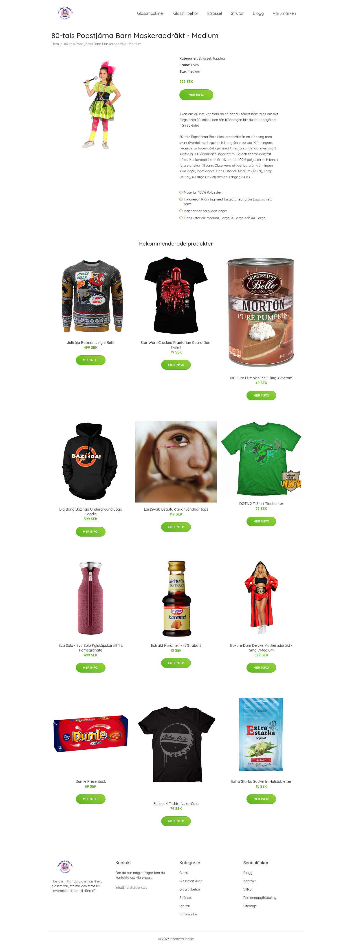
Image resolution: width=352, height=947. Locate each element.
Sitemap (249, 906)
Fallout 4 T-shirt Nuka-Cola (176, 804)
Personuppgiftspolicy (259, 898)
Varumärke (188, 914)
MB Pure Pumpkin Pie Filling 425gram (261, 378)
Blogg (258, 13)
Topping (219, 58)
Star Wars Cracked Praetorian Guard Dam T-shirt (176, 345)
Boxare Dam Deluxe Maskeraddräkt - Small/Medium (261, 648)
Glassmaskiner (150, 13)
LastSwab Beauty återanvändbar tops (176, 509)
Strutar (237, 13)
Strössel (214, 13)
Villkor (248, 890)
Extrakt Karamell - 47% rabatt (176, 645)
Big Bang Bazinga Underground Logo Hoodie (90, 511)
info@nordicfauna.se (131, 888)
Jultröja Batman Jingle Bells (90, 343)
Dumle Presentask (90, 781)
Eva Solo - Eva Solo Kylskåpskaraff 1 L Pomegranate (91, 648)
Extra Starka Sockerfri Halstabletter (261, 781)
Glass (183, 873)
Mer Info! (196, 95)
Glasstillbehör (185, 13)
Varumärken (284, 13)
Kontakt (249, 881)
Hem (55, 44)
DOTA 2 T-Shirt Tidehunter (261, 504)
